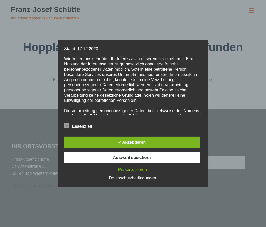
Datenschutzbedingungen (132, 178)
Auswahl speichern (132, 157)
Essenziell (78, 126)
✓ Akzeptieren (132, 142)
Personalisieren (132, 169)
